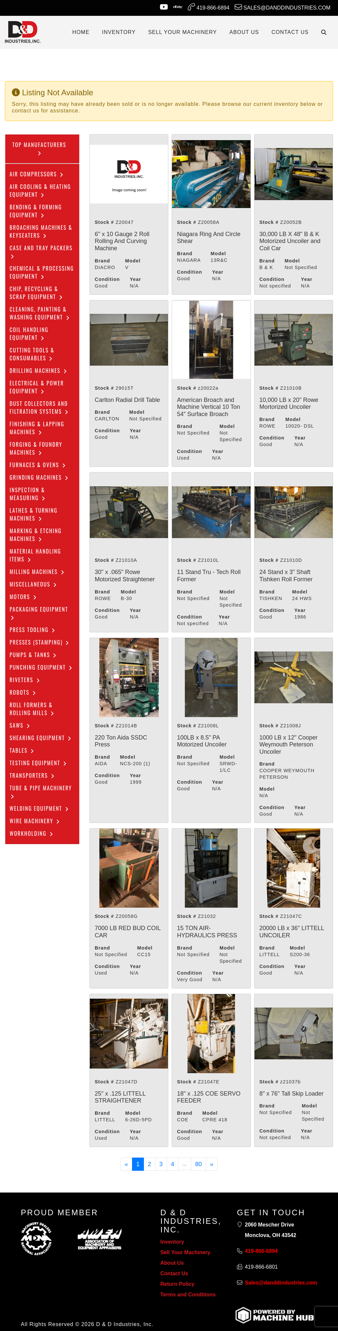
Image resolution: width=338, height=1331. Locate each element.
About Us (172, 1263)
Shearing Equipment (41, 738)
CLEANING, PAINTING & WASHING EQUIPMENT (40, 313)
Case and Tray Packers (41, 251)
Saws (20, 725)
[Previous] (126, 1164)
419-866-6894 (208, 7)
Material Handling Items (35, 555)
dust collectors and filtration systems (39, 407)
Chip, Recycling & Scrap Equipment (36, 293)
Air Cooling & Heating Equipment (40, 190)
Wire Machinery (35, 821)
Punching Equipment (41, 667)
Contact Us (174, 1273)
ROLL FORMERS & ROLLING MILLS (32, 709)
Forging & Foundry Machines (36, 448)
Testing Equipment (38, 763)
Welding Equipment (39, 808)
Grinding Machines (39, 477)
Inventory (172, 1242)
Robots (23, 692)
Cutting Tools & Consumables (32, 354)
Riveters (25, 680)
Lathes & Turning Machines (33, 514)
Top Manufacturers (39, 148)
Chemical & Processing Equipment (42, 272)
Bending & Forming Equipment (36, 211)
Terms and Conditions (188, 1294)
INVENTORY (119, 32)
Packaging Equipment (39, 612)
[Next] (212, 1164)
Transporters (32, 775)
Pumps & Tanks (33, 655)
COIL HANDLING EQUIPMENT (29, 334)
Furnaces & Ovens (38, 465)
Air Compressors (37, 174)
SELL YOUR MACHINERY (182, 32)
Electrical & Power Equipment (37, 387)
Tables (22, 750)
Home (80, 32)
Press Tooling (33, 630)
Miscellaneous (33, 584)
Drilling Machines (39, 371)
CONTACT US (290, 32)
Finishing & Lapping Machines (37, 428)
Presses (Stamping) (40, 642)
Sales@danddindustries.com (282, 7)
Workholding (32, 833)
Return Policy (177, 1284)
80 (198, 1164)
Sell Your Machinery (185, 1252)
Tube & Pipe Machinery (41, 791)
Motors (23, 597)
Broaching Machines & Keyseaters (41, 231)
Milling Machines (37, 572)
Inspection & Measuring (28, 494)
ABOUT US (244, 32)
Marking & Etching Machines (36, 535)
